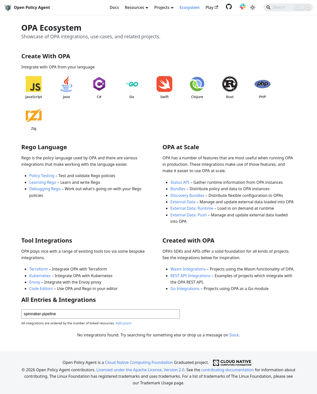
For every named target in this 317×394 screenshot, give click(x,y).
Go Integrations (185, 288)
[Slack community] (242, 8)
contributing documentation (227, 370)
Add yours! (124, 323)
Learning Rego (42, 182)
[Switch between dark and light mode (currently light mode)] (253, 7)
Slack (234, 335)
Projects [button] (161, 7)
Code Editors (41, 288)
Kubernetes (40, 275)
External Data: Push (188, 215)
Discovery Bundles (187, 195)
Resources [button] (134, 7)
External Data (182, 202)
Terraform (38, 269)
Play (212, 7)
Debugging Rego (45, 188)
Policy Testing (41, 175)
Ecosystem (190, 7)
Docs (114, 7)
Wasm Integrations (188, 269)
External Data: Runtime (191, 208)
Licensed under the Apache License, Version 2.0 (140, 370)
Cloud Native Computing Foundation (139, 362)
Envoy (34, 282)
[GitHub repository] (228, 8)
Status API (179, 182)
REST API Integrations (190, 275)
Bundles (177, 188)
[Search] (288, 7)
